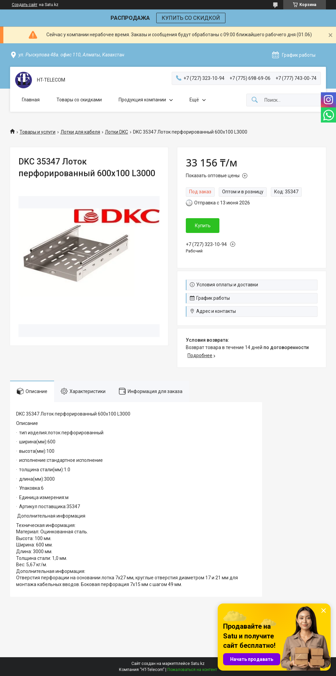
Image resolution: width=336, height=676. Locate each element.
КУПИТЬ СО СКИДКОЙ (191, 18)
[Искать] (254, 100)
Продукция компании (142, 99)
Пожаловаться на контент (192, 669)
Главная (31, 99)
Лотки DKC (116, 132)
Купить (203, 225)
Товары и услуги (37, 132)
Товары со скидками (79, 99)
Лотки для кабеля (80, 132)
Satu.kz (198, 663)
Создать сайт (24, 4)
